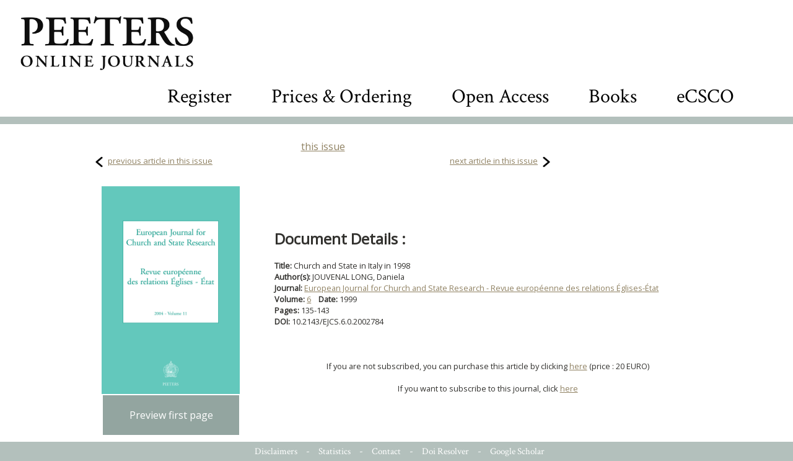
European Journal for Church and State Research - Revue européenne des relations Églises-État (481, 287)
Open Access (500, 96)
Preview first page (171, 415)
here (578, 366)
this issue (323, 146)
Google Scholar (517, 451)
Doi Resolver (445, 451)
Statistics (334, 451)
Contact (386, 451)
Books (613, 96)
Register (199, 96)
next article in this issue (494, 160)
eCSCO (705, 96)
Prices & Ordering (341, 96)
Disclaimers (276, 451)
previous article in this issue (160, 160)
